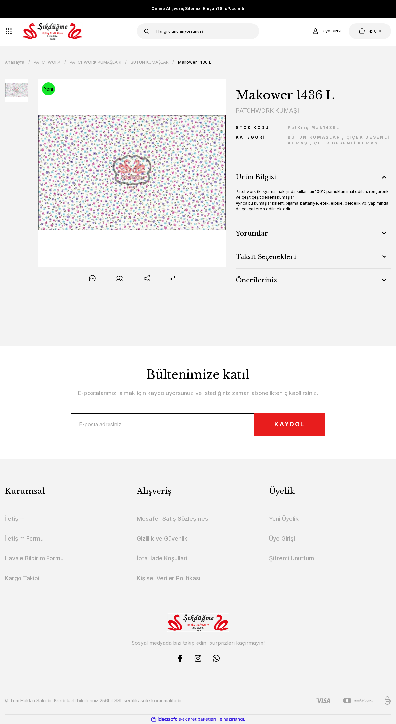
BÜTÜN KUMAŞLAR (314, 137)
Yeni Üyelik (284, 518)
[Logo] (52, 31)
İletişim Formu (24, 538)
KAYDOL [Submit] (289, 424)
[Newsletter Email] (198, 424)
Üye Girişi (282, 538)
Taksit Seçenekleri (266, 257)
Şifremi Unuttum (291, 558)
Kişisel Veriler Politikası (168, 578)
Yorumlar (252, 233)
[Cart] (369, 31)
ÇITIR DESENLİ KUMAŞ (346, 143)
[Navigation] (9, 31)
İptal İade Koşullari (162, 558)
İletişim (15, 518)
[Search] (198, 31)
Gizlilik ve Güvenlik (162, 538)
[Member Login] (325, 31)
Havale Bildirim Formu (34, 558)
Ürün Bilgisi (256, 177)
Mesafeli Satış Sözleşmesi (173, 518)
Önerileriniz (256, 280)
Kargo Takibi (22, 578)
